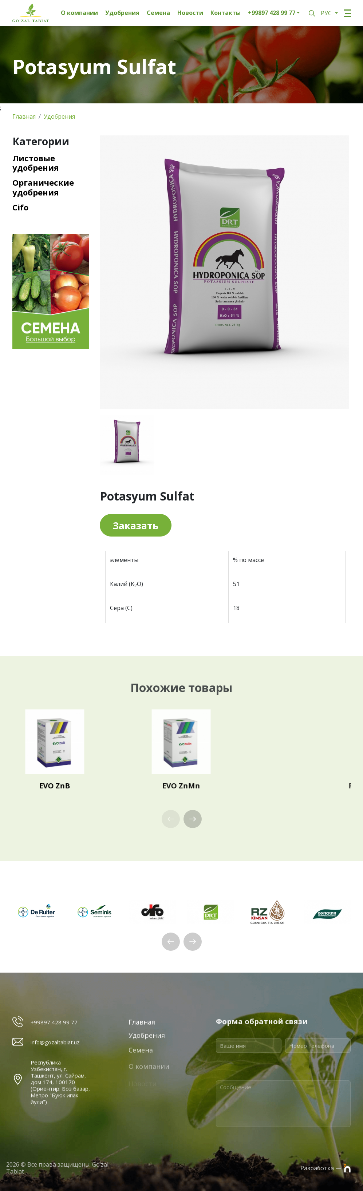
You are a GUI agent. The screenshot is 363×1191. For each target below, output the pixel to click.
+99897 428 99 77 (271, 12)
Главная (24, 116)
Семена (158, 12)
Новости (190, 12)
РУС (327, 13)
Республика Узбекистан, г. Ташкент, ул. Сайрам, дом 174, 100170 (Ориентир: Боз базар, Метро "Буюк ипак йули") (60, 1121)
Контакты (225, 12)
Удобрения (122, 12)
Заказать (135, 525)
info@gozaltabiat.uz (55, 1047)
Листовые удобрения (35, 163)
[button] (193, 819)
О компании (79, 12)
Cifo (20, 207)
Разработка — (325, 1168)
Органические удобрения (43, 187)
